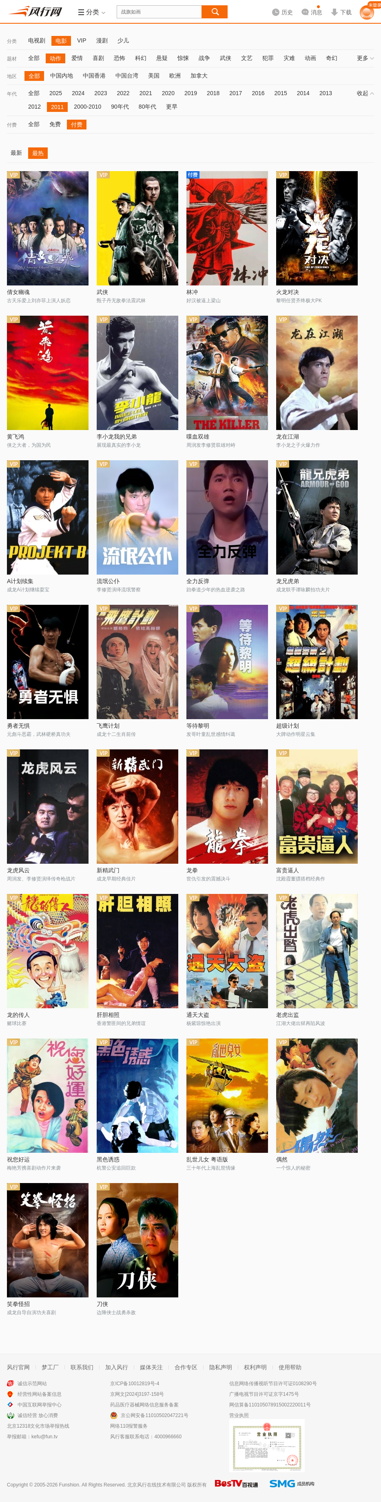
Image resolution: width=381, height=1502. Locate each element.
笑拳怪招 (18, 1304)
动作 (55, 58)
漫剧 (102, 40)
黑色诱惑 (108, 1159)
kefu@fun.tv (44, 1437)
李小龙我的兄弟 (117, 436)
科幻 (140, 58)
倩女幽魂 (18, 292)
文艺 (247, 58)
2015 (281, 93)
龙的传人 (18, 1015)
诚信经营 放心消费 (38, 1415)
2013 (325, 93)
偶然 (282, 1159)
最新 (16, 152)
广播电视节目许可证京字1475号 (264, 1394)
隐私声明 (220, 1367)
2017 (235, 93)
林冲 (192, 292)
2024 (78, 93)
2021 (146, 93)
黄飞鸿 (15, 436)
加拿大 (199, 75)
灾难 (289, 58)
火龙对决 (287, 292)
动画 (310, 58)
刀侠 (102, 1304)
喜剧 (98, 58)
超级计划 (287, 725)
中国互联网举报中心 (40, 1405)
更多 (365, 58)
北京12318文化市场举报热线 (38, 1426)
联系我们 (82, 1367)
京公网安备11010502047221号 (154, 1415)
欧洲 (175, 75)
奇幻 (331, 58)
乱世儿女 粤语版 (207, 1159)
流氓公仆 (108, 581)
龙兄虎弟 (287, 581)
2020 (168, 93)
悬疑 (162, 58)
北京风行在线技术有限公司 (156, 1485)
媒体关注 (151, 1367)
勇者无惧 (18, 725)
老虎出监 (287, 1015)
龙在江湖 (287, 436)
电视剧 (36, 40)
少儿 (123, 40)
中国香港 (94, 75)
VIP (81, 40)
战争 (204, 58)
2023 (100, 93)
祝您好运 (18, 1159)
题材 (12, 59)
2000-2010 (87, 106)
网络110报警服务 (129, 1426)
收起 (365, 93)
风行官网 (18, 1367)
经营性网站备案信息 (40, 1394)
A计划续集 (20, 581)
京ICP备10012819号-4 (134, 1383)
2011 (57, 107)
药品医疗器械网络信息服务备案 (144, 1405)
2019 (190, 93)
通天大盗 (197, 1015)
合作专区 (186, 1367)
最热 (38, 153)
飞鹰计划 (108, 725)
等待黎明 (197, 725)
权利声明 (255, 1367)
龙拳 (192, 870)
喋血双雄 (197, 436)
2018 (213, 93)
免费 (55, 124)
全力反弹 (197, 581)
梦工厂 (50, 1367)
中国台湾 (126, 75)
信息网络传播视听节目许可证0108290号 (273, 1383)
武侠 (225, 58)
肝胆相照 (108, 1015)
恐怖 (119, 58)
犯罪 (268, 58)
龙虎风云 (18, 870)
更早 (171, 106)
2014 (303, 93)
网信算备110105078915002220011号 (270, 1405)
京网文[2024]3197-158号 (137, 1394)
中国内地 (61, 75)
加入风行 (116, 1367)
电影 (61, 41)
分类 (12, 41)
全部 (34, 58)
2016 (258, 93)
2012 (34, 106)
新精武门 (108, 870)
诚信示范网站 (32, 1383)
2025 (55, 93)
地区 (12, 76)
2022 (123, 93)
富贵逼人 (287, 870)
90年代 (120, 106)
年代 (12, 94)
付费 (12, 125)
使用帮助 (290, 1367)
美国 (153, 75)
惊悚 (183, 58)
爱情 (77, 58)
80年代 (148, 106)
